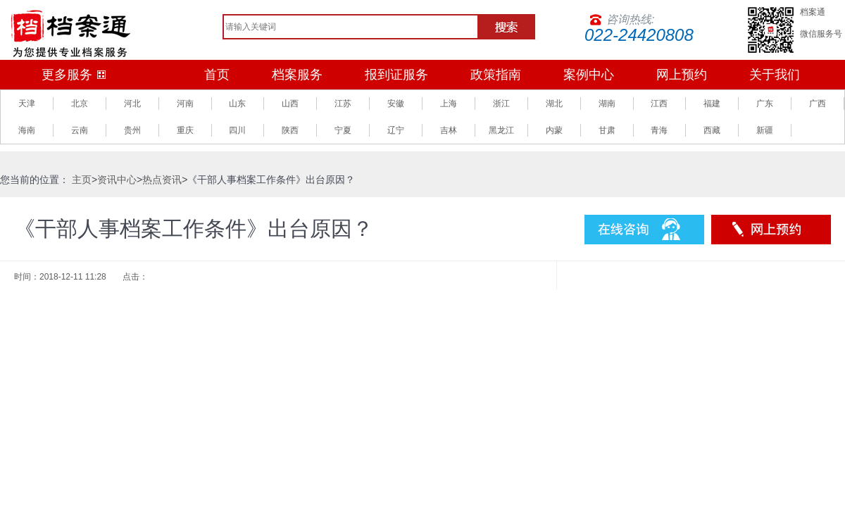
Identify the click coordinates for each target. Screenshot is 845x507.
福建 (711, 103)
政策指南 (495, 75)
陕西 (290, 130)
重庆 (185, 130)
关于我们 (774, 75)
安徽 (395, 103)
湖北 (554, 103)
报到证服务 (396, 75)
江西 (659, 103)
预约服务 (771, 229)
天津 (26, 103)
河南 (185, 103)
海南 (26, 130)
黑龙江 (501, 130)
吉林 (448, 130)
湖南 (607, 103)
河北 (132, 103)
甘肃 (607, 130)
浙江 (501, 103)
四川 (237, 130)
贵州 (132, 130)
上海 (448, 103)
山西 (290, 103)
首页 (217, 75)
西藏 (711, 130)
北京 (79, 103)
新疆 (764, 130)
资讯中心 (117, 179)
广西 (817, 103)
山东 (237, 103)
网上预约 (681, 75)
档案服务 (297, 75)
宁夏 (342, 130)
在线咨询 (644, 229)
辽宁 (395, 130)
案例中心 (588, 75)
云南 (79, 130)
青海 (659, 130)
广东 (764, 103)
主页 (82, 179)
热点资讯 (162, 179)
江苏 (342, 103)
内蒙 (554, 130)
